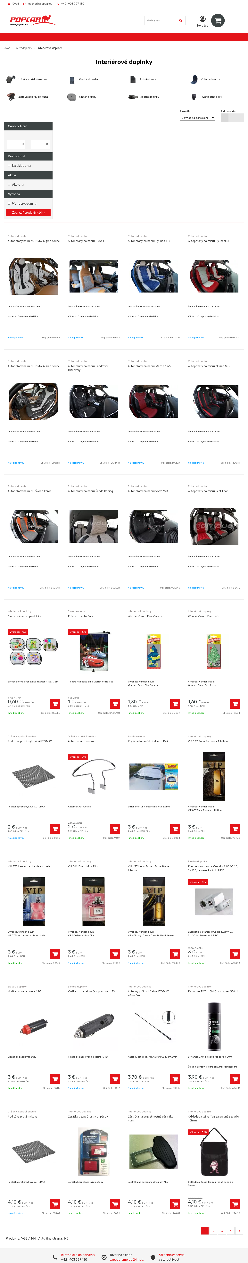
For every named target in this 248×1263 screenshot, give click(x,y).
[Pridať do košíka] (55, 704)
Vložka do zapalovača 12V (24, 991)
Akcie (18, 184)
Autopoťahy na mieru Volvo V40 (148, 491)
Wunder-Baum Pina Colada (145, 616)
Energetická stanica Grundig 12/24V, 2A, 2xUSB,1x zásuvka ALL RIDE (213, 868)
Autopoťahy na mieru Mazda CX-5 (149, 366)
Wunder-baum (24, 203)
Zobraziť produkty (28, 212)
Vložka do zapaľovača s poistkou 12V (91, 991)
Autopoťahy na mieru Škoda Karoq (30, 491)
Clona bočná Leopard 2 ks (24, 616)
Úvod (15, 3)
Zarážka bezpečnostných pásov (88, 1116)
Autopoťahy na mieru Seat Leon (208, 491)
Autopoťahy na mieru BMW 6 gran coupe (34, 241)
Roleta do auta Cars (80, 616)
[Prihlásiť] (202, 21)
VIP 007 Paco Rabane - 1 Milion (208, 741)
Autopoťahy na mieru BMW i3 (86, 241)
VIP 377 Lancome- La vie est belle (29, 866)
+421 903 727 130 (72, 3)
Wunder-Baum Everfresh (203, 616)
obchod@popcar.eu (40, 3)
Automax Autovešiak (81, 741)
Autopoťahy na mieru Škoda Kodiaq (90, 491)
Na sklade (21, 166)
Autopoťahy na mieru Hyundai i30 (149, 241)
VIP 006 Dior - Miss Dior (83, 866)
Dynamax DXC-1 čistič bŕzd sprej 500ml (213, 991)
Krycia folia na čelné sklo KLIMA (148, 741)
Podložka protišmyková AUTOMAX (30, 741)
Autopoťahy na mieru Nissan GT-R (209, 366)
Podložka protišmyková (22, 1116)
